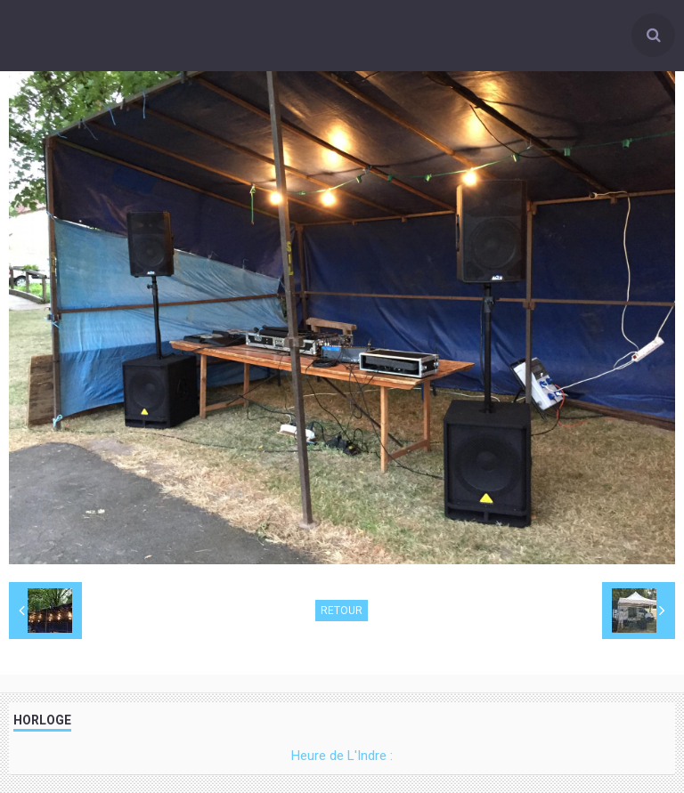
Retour (341, 610)
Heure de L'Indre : (342, 756)
